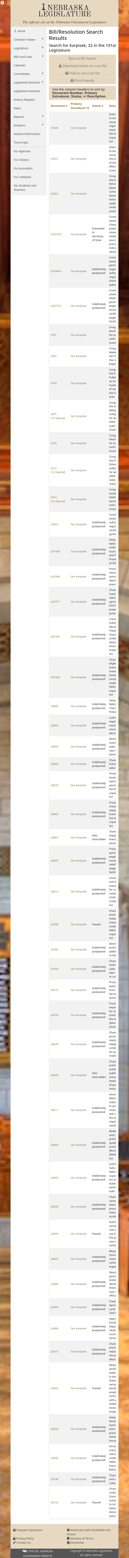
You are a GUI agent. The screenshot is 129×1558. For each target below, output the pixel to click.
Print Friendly (82, 80)
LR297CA (56, 234)
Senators (28, 125)
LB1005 (55, 636)
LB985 (54, 706)
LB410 (54, 1351)
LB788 (54, 924)
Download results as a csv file (82, 66)
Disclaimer (75, 1542)
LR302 (54, 193)
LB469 (54, 1307)
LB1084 (55, 576)
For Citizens (21, 160)
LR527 (54, 158)
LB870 (54, 785)
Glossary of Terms (80, 1538)
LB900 (54, 764)
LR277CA (56, 306)
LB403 (54, 1388)
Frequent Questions (28, 1530)
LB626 (54, 1075)
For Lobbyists (22, 177)
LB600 (54, 1177)
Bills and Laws (28, 57)
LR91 (54, 335)
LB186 (54, 1479)
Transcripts (21, 142)
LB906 (54, 746)
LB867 (54, 837)
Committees (28, 74)
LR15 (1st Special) (58, 470)
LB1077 (55, 601)
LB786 (54, 949)
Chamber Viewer (28, 39)
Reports (28, 117)
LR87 (54, 356)
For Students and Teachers (25, 188)
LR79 (54, 383)
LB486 (54, 1284)
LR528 (54, 128)
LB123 (54, 1502)
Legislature (28, 48)
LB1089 (55, 551)
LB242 (54, 1458)
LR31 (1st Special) (58, 416)
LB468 (54, 1328)
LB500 (54, 1233)
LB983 (54, 725)
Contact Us (22, 1542)
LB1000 (55, 677)
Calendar (20, 65)
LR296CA (56, 271)
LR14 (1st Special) (58, 499)
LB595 (54, 1206)
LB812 (54, 891)
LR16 (54, 443)
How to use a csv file (82, 73)
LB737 (54, 990)
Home (21, 31)
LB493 (54, 1259)
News (17, 108)
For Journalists (23, 168)
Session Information (27, 134)
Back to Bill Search (82, 58)
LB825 (54, 860)
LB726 (54, 1015)
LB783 (54, 969)
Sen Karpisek (78, 128)
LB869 (54, 814)
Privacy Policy (23, 1538)
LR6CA (55, 524)
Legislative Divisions (28, 82)
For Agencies (22, 151)
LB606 (54, 1145)
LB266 (54, 1429)
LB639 (54, 1044)
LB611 (54, 1110)
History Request (24, 99)
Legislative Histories (27, 91)
